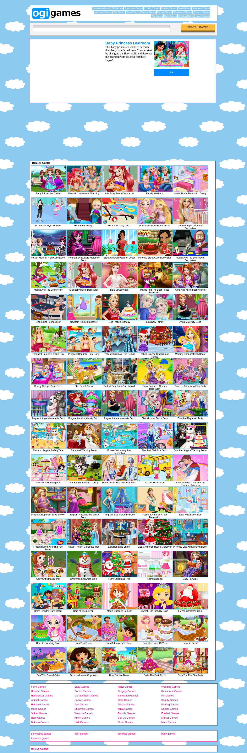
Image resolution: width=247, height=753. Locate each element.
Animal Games (39, 700)
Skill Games (117, 8)
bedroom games (40, 738)
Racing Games (203, 16)
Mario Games (38, 708)
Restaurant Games (171, 691)
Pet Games (167, 695)
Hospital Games (40, 691)
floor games (81, 733)
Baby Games (81, 686)
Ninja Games (125, 708)
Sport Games (170, 16)
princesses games (41, 733)
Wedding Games (170, 686)
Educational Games (182, 12)
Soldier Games (169, 708)
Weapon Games (83, 713)
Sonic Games (125, 722)
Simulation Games (128, 695)
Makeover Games (103, 12)
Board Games (184, 8)
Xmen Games (82, 717)
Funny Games (132, 12)
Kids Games (118, 12)
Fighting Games (148, 12)
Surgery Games (126, 691)
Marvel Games (169, 717)
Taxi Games (81, 704)
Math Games (168, 722)
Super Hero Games (133, 8)
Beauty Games (169, 700)
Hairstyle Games (40, 704)
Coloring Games (168, 8)
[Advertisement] (62, 68)
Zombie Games (126, 713)
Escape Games (164, 12)
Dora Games (125, 700)
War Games (157, 16)
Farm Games (38, 686)
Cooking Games (152, 8)
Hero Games (38, 717)
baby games (168, 733)
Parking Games (170, 704)
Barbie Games (82, 700)
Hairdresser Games (42, 695)
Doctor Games (82, 691)
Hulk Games (81, 722)
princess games (126, 733)
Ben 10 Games (126, 717)
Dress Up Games (202, 12)
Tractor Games (126, 704)
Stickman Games (84, 708)
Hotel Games (125, 686)
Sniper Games (39, 713)
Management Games (86, 695)
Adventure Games (201, 8)
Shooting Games (186, 16)
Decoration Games (101, 8)
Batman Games (39, 722)
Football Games (170, 713)
